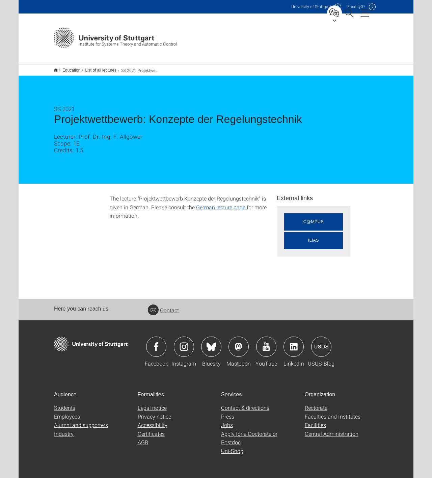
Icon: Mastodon (238, 342)
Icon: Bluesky (211, 342)
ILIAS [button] (313, 235)
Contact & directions (245, 403)
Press (227, 412)
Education (68, 67)
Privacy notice (154, 412)
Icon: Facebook (156, 342)
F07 (356, 6)
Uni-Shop (232, 446)
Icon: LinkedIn (294, 342)
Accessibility (152, 420)
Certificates (151, 429)
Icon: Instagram (184, 342)
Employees (67, 412)
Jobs (227, 420)
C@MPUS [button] (313, 217)
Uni (311, 6)
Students (64, 403)
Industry (64, 429)
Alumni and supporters (81, 420)
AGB (143, 437)
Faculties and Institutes (332, 412)
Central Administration (331, 429)
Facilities (315, 420)
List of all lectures (97, 67)
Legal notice (152, 403)
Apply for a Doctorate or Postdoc (249, 434)
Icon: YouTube (266, 342)
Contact (163, 305)
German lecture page (221, 202)
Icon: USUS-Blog (321, 342)
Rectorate (316, 403)
